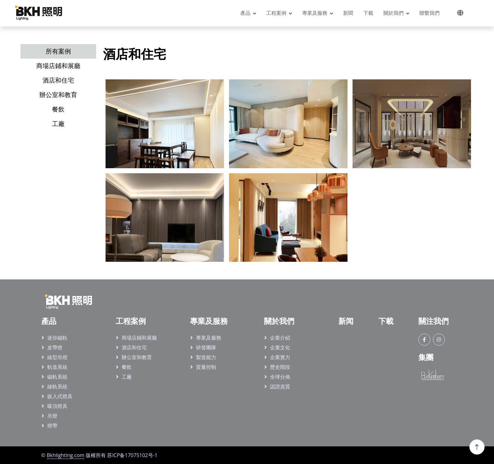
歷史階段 (280, 367)
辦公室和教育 (137, 357)
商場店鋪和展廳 (139, 337)
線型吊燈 (57, 357)
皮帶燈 (54, 347)
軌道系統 (57, 367)
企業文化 (280, 347)
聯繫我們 (429, 12)
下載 (368, 12)
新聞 (348, 12)
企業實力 (280, 357)
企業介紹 (280, 337)
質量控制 (206, 367)
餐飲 (127, 367)
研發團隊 (206, 347)
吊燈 (52, 415)
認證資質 (280, 386)
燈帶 (52, 425)
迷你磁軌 (57, 337)
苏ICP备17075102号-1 (132, 455)
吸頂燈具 (57, 406)
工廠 (127, 376)
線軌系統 (57, 386)
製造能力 (206, 357)
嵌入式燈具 (59, 396)
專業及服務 (314, 12)
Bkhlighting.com (65, 455)
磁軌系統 (57, 376)
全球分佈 (280, 376)
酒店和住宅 (134, 347)
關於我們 (393, 12)
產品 (245, 12)
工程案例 (276, 12)
